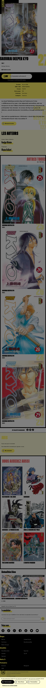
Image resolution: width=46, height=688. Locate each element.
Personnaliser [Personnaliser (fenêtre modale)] (33, 681)
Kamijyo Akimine (5, 66)
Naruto (3, 639)
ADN (2, 668)
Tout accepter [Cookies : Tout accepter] (8, 681)
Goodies (3, 653)
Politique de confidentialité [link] (9, 685)
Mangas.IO (26, 665)
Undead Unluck (27, 639)
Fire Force (3, 642)
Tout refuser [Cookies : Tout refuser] (21, 681)
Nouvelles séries (5, 650)
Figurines (26, 650)
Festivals (3, 656)
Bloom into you (5, 644)
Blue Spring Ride (28, 642)
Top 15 (25, 653)
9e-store (3, 665)
